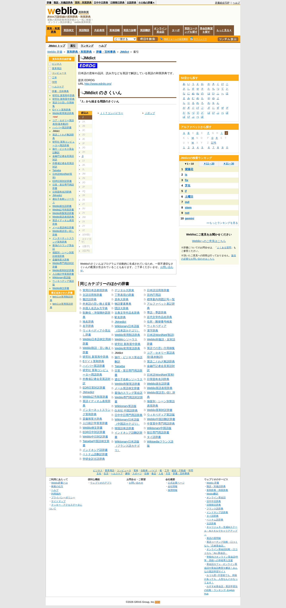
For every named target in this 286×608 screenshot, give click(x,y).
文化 (99, 473)
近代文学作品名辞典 (159, 317)
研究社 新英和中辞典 (95, 356)
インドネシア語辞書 (95, 449)
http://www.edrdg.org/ (97, 83)
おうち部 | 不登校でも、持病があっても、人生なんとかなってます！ (221, 579)
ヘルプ (236, 2)
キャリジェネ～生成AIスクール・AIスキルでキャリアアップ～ (220, 531)
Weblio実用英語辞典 (127, 348)
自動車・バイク (149, 470)
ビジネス (57, 63)
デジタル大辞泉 (124, 290)
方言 (168, 473)
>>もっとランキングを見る (222, 222)
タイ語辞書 (154, 437)
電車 (135, 470)
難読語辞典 (90, 299)
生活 (106, 473)
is (186, 174)
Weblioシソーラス (126, 339)
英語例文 (69, 30)
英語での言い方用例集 (161, 348)
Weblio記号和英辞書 (95, 396)
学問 (54, 82)
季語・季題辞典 (156, 312)
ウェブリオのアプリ (101, 482)
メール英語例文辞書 (127, 388)
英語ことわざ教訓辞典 (161, 361)
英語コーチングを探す (191, 30)
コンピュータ (59, 73)
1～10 (189, 163)
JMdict (124, 51)
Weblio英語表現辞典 (159, 388)
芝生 (187, 185)
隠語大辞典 (122, 308)
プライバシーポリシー (63, 497)
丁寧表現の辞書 (124, 294)
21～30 (228, 163)
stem (188, 207)
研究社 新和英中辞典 (127, 344)
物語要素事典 (123, 303)
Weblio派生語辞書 (158, 383)
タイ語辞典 (212, 516)
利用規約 (56, 493)
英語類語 (84, 30)
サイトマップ (58, 501)
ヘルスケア (58, 86)
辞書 (49, 2)
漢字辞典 (152, 330)
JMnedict (88, 392)
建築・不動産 (179, 470)
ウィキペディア (156, 326)
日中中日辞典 (101, 2)
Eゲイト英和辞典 (93, 361)
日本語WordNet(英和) (160, 374)
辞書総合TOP (222, 2)
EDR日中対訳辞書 (94, 432)
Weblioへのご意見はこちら (209, 241)
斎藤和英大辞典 (92, 418)
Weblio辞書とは (59, 482)
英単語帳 (114, 30)
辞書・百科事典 (106, 51)
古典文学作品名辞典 (127, 312)
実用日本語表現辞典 (95, 290)
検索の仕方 (57, 486)
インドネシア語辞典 (217, 512)
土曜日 (189, 196)
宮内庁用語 (154, 294)
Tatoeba (120, 366)
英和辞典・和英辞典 (79, 51)
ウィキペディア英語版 (161, 414)
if (186, 191)
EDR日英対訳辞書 (94, 387)
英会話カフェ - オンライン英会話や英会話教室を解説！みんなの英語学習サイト (221, 568)
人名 (160, 473)
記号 (213, 142)
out (187, 202)
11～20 (209, 163)
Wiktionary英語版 (125, 406)
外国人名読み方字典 (95, 308)
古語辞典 (131, 2)
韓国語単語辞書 (124, 428)
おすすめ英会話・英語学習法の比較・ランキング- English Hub (221, 590)
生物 (146, 473)
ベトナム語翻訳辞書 (95, 454)
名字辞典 (88, 326)
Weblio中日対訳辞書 (95, 436)
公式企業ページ (176, 482)
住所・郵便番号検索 (159, 321)
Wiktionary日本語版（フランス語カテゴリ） (127, 446)
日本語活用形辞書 (158, 290)
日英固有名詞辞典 (158, 379)
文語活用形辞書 (92, 294)
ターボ (176, 30)
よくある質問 (224, 247)
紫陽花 (189, 169)
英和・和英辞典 (83, 2)
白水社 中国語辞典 (126, 410)
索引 (72, 45)
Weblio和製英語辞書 (127, 383)
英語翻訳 (145, 30)
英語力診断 (129, 30)
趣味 (127, 473)
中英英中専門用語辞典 (161, 423)
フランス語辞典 (215, 508)
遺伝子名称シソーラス (128, 379)
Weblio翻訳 (212, 493)
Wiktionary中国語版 (159, 428)
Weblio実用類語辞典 (127, 334)
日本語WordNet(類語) (160, 334)
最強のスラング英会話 (128, 392)
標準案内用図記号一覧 (161, 299)
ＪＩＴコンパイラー (111, 113)
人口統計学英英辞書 (95, 423)
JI (83, 156)
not (187, 212)
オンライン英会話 (160, 30)
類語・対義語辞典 (63, 2)
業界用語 (57, 68)
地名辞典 (88, 321)
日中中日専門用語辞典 (128, 415)
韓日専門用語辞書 (158, 432)
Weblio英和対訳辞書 (159, 410)
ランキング (87, 45)
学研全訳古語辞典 (94, 458)
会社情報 (172, 486)
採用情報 (172, 490)
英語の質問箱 (214, 538)
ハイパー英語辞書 (94, 365)
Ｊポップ (150, 113)
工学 (54, 77)
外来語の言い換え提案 (96, 303)
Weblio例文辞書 (92, 427)
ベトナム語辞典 (215, 519)
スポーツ (137, 473)
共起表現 (99, 30)
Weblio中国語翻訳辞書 (161, 419)
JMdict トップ (56, 45)
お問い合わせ (136, 482)
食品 (153, 473)
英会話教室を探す (206, 30)
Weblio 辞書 (54, 51)
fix (186, 180)
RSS (157, 602)
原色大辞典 (122, 299)
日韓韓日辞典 (117, 2)
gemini (189, 218)
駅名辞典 (120, 317)
